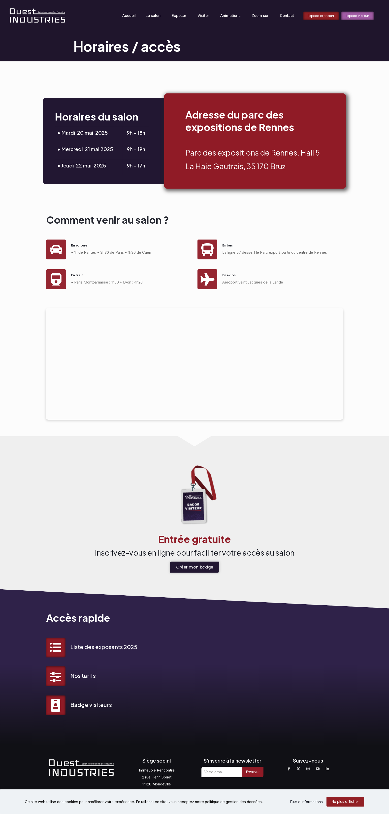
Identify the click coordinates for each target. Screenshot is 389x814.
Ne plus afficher (345, 801)
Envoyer (253, 772)
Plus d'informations (306, 801)
